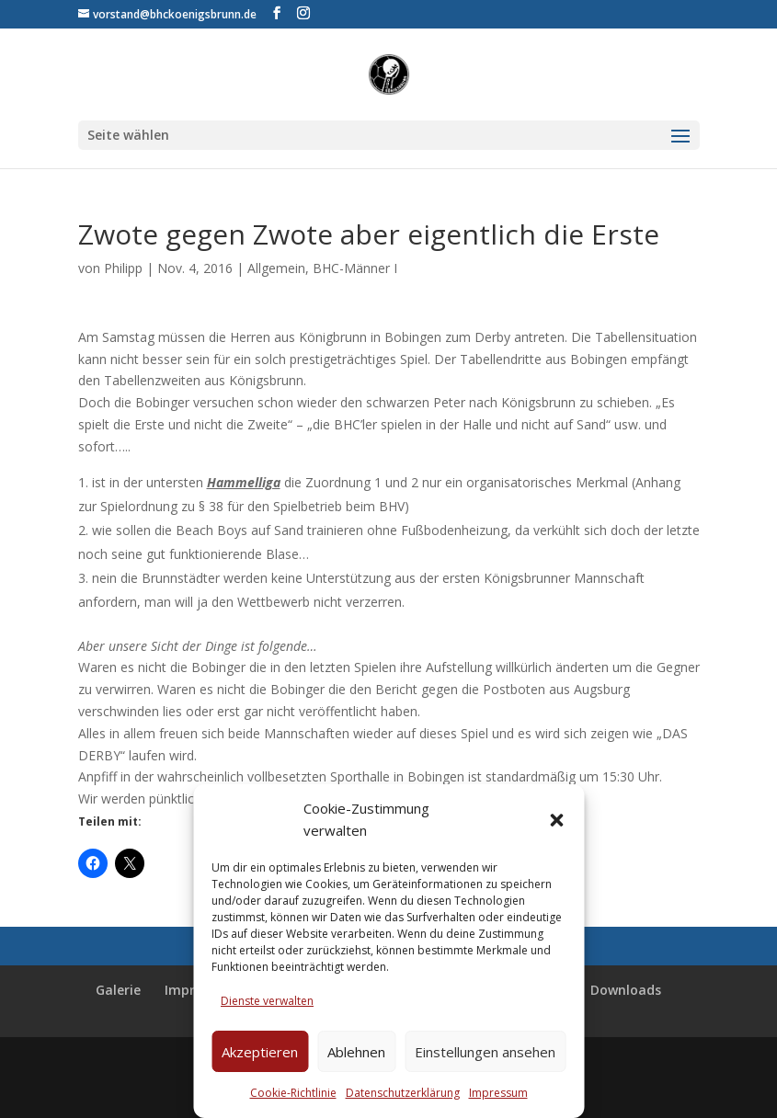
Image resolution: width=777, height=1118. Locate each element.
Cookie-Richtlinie (293, 1093)
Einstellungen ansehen (485, 1052)
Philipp (123, 268)
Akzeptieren (260, 1052)
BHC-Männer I (355, 268)
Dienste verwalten (267, 1001)
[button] (556, 820)
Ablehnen (356, 1052)
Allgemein (276, 268)
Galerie (118, 989)
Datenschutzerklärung (403, 1093)
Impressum (498, 1093)
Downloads (625, 989)
